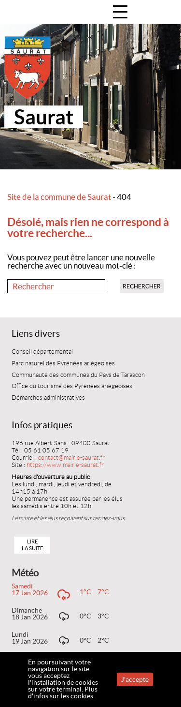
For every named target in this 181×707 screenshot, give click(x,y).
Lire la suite (32, 545)
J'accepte (135, 679)
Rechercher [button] (142, 286)
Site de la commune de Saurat (59, 197)
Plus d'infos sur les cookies (62, 692)
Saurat (43, 116)
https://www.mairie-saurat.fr (65, 465)
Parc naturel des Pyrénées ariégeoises (63, 363)
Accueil (163, 13)
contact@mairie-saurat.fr (71, 457)
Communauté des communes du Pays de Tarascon (78, 375)
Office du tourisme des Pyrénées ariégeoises (72, 386)
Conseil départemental (42, 351)
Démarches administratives (48, 397)
